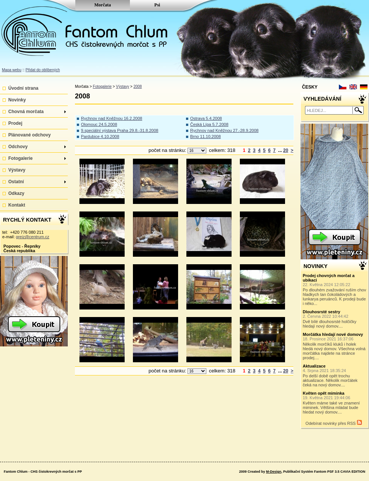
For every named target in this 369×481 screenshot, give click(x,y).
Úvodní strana (23, 88)
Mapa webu (11, 70)
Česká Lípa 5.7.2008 (209, 124)
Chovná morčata (37, 111)
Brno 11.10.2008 (205, 136)
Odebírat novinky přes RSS (333, 423)
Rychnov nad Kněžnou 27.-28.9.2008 (224, 130)
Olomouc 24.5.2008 (99, 124)
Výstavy (16, 170)
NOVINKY (315, 266)
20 (285, 150)
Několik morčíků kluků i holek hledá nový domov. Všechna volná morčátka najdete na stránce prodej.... (335, 346)
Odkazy (16, 193)
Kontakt (16, 205)
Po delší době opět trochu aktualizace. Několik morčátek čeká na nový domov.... (335, 375)
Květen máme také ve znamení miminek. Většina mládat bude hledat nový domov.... (335, 402)
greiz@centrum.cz (32, 236)
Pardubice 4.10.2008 (100, 136)
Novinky (17, 100)
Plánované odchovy (29, 135)
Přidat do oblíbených (43, 70)
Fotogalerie (37, 158)
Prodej (15, 123)
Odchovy (37, 146)
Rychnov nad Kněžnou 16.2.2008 (111, 118)
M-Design (273, 471)
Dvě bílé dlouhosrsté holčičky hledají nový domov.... (335, 318)
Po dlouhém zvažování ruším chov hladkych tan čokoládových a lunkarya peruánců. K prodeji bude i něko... (335, 289)
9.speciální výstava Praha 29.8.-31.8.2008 (119, 130)
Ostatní (37, 181)
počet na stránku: (167, 150)
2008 (137, 86)
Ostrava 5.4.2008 (206, 118)
